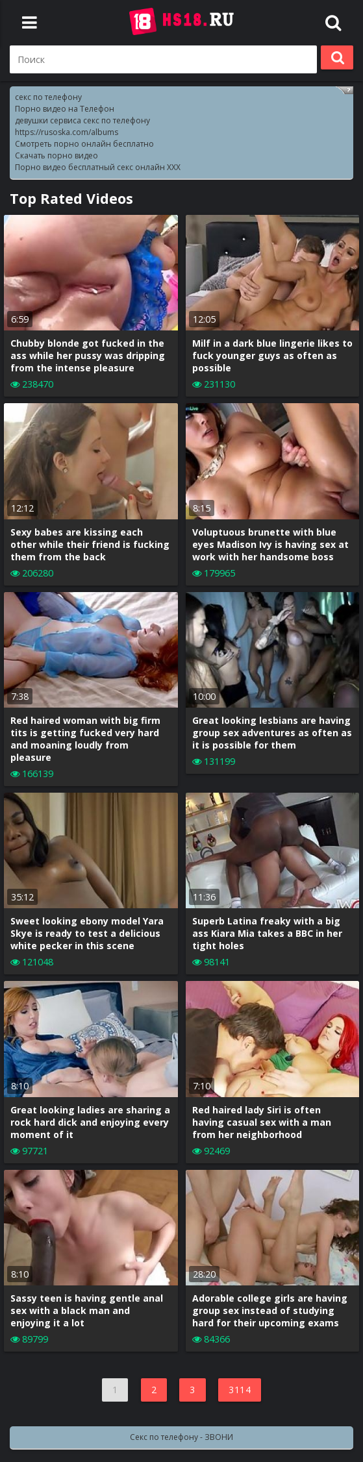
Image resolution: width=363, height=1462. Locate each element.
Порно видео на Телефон (64, 108)
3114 (240, 1389)
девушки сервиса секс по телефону (82, 120)
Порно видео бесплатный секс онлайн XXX (98, 167)
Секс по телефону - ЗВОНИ (181, 1437)
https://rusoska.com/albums (66, 132)
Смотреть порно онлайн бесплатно (84, 143)
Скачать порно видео (56, 155)
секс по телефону (48, 97)
